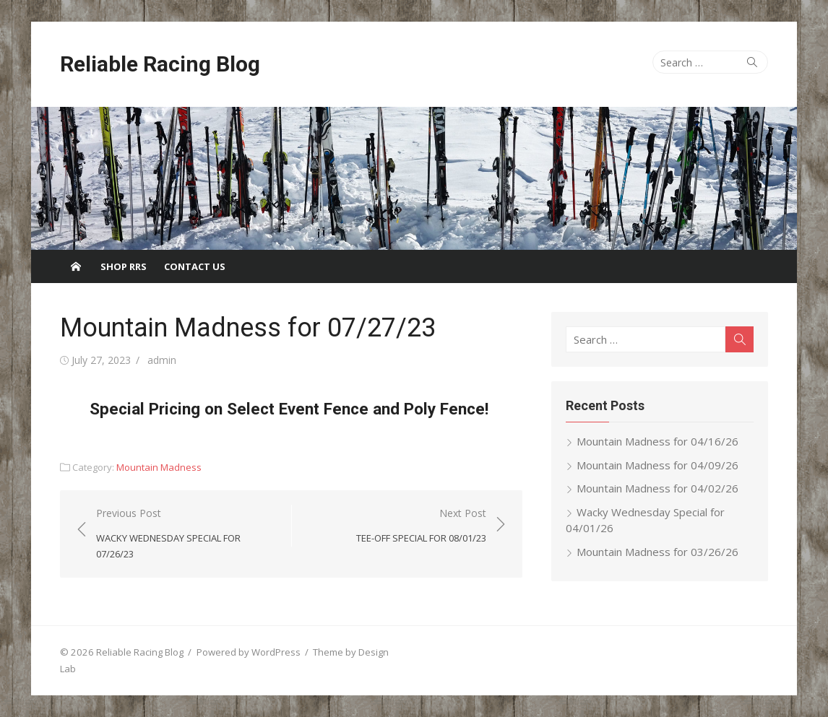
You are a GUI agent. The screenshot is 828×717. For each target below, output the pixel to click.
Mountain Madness (159, 467)
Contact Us (194, 266)
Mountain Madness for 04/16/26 (657, 441)
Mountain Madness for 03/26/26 (657, 551)
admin (161, 360)
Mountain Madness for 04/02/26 (657, 488)
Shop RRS (123, 266)
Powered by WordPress (249, 652)
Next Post (421, 526)
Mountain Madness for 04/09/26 (657, 465)
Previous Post (186, 534)
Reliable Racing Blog (160, 64)
